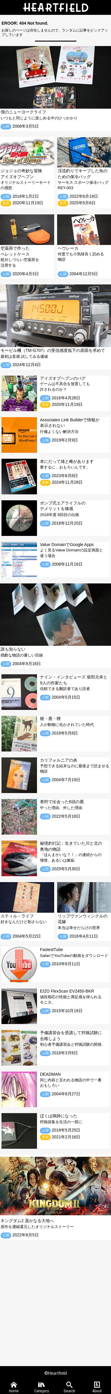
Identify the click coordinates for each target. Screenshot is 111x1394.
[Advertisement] (55, 1298)
